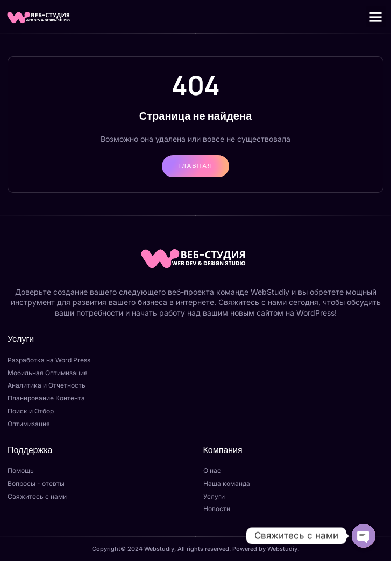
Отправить (185, 531)
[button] (376, 16)
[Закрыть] (206, 400)
